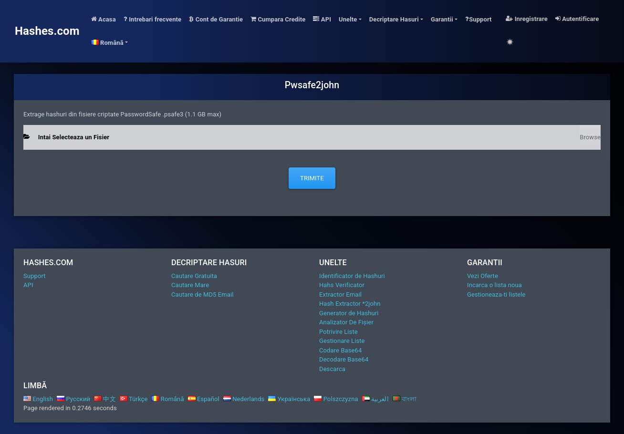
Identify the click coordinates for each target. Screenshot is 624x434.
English (38, 399)
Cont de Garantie (216, 19)
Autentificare (577, 18)
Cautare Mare (190, 285)
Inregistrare (527, 18)
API (322, 19)
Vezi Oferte (482, 275)
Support (478, 19)
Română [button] (107, 42)
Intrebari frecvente (153, 19)
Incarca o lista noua (494, 285)
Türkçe (134, 399)
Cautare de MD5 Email (202, 294)
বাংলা (405, 399)
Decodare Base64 (343, 359)
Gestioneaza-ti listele (496, 294)
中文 (105, 399)
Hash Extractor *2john (350, 303)
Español (203, 399)
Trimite (312, 178)
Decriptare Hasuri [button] (394, 19)
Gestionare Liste (342, 340)
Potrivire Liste (338, 331)
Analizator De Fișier (346, 322)
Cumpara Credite (277, 19)
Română (167, 399)
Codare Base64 (340, 350)
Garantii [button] (442, 19)
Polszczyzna (336, 399)
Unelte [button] (348, 19)
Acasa (103, 19)
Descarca (332, 368)
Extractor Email (340, 294)
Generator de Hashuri (349, 313)
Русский (73, 399)
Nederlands (244, 399)
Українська (289, 399)
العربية (375, 399)
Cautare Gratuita (194, 275)
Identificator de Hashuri (352, 275)
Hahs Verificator (341, 285)
